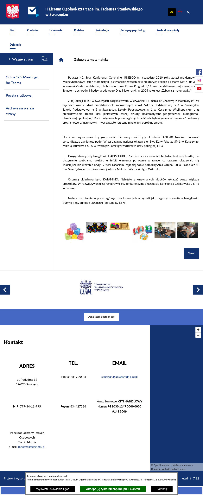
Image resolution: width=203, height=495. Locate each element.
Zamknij (161, 489)
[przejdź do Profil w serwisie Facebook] (199, 72)
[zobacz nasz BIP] (180, 12)
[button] (172, 12)
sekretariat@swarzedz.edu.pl (119, 376)
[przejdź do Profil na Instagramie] (199, 80)
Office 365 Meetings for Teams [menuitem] (22, 80)
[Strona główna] (61, 60)
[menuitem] (12, 31)
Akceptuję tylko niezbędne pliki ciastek (113, 489)
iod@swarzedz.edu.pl (31, 447)
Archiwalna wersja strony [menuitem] (20, 111)
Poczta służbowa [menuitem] (19, 95)
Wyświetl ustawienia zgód (52, 489)
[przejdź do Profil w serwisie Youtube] (199, 89)
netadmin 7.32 (190, 478)
